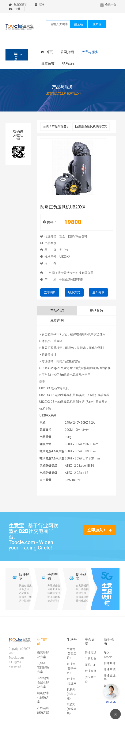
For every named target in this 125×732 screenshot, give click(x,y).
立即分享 (98, 292)
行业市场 (90, 652)
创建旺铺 (109, 663)
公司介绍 (67, 52)
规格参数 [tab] (96, 311)
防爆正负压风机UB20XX (91, 126)
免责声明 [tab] (57, 320)
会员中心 (108, 4)
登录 (40, 4)
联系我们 (69, 63)
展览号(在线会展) (71, 709)
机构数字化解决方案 (43, 697)
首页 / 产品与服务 (55, 126)
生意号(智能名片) (71, 653)
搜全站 (78, 24)
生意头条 (90, 658)
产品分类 (16, 56)
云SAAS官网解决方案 (43, 667)
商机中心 (90, 664)
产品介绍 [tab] (57, 311)
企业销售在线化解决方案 (43, 682)
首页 (47, 52)
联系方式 (74, 292)
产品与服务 (90, 52)
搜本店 (97, 24)
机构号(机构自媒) (71, 694)
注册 (14, 8)
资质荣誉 (47, 63)
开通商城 (109, 669)
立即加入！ (99, 530)
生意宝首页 (18, 4)
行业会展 (90, 671)
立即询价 (50, 292)
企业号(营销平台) (71, 668)
